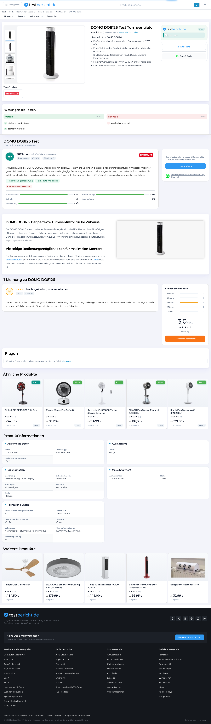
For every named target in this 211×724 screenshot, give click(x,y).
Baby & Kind (10, 705)
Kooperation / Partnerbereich (78, 715)
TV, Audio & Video (12, 668)
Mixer (161, 687)
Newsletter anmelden (189, 637)
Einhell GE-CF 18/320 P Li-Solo (21, 410)
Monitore (163, 673)
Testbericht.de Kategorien (18, 649)
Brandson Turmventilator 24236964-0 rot (142, 586)
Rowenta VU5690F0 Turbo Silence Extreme (102, 411)
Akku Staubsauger (64, 654)
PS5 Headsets (62, 691)
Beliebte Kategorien (169, 649)
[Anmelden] (205, 5)
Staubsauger (165, 668)
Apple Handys (165, 691)
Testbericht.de (7, 12)
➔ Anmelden (185, 166)
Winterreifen (165, 678)
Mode (6, 682)
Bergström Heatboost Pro (184, 584)
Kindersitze (164, 682)
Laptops (111, 678)
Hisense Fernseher (64, 668)
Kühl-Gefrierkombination (171, 659)
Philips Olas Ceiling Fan (17, 584)
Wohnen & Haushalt (13, 691)
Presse (49, 715)
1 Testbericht (184, 47)
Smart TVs (60, 678)
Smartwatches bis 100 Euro (69, 687)
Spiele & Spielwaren (13, 696)
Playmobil (60, 664)
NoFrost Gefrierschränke (67, 673)
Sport (6, 678)
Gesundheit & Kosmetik (15, 701)
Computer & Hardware (14, 654)
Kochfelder (112, 673)
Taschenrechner (114, 682)
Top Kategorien (115, 649)
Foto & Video (10, 673)
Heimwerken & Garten (25, 12)
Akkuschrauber (114, 654)
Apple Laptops (62, 659)
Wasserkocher (114, 687)
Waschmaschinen (115, 691)
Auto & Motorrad (12, 664)
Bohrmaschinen (115, 659)
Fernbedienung (14, 259)
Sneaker (59, 682)
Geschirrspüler (166, 664)
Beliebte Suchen (64, 649)
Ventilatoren (61, 12)
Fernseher (164, 654)
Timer (95, 259)
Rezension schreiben (185, 338)
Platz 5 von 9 (49, 158)
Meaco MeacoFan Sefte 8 (60, 410)
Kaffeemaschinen (115, 664)
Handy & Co (9, 659)
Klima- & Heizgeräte (45, 12)
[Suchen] (196, 5)
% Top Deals (164, 696)
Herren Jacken (114, 668)
